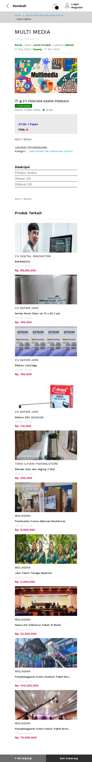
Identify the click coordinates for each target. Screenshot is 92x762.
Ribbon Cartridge (26, 365)
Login (75, 4)
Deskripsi (22, 167)
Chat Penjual (23, 106)
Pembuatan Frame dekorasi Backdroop (40, 521)
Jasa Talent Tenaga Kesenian (33, 572)
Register (77, 7)
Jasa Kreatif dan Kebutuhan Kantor (44, 15)
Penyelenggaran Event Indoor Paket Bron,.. (42, 728)
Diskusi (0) (23, 184)
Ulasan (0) (23, 178)
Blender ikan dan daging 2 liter (35, 469)
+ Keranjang (23, 758)
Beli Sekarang (69, 758)
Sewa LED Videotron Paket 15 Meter (38, 624)
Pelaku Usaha (26, 173)
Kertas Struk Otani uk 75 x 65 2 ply (37, 313)
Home (18, 15)
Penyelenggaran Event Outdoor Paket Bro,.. (42, 676)
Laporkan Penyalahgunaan (31, 147)
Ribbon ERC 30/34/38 (29, 417)
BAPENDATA (22, 261)
